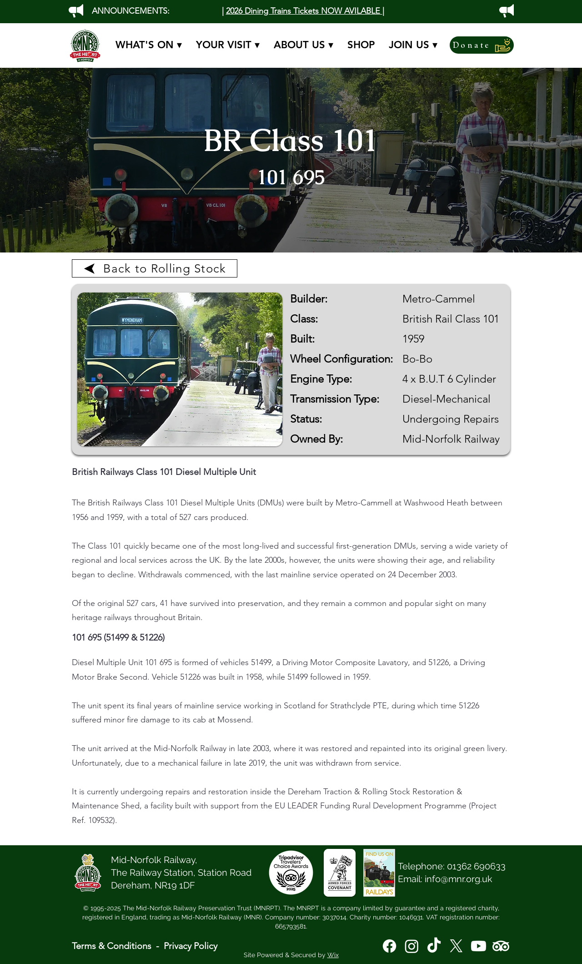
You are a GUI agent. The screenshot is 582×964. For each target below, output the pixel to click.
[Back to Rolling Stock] (154, 268)
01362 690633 (476, 866)
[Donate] (482, 45)
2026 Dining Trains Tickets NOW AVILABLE (304, 11)
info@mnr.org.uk (458, 878)
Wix (333, 955)
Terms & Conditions (111, 945)
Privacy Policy (190, 945)
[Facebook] (389, 946)
